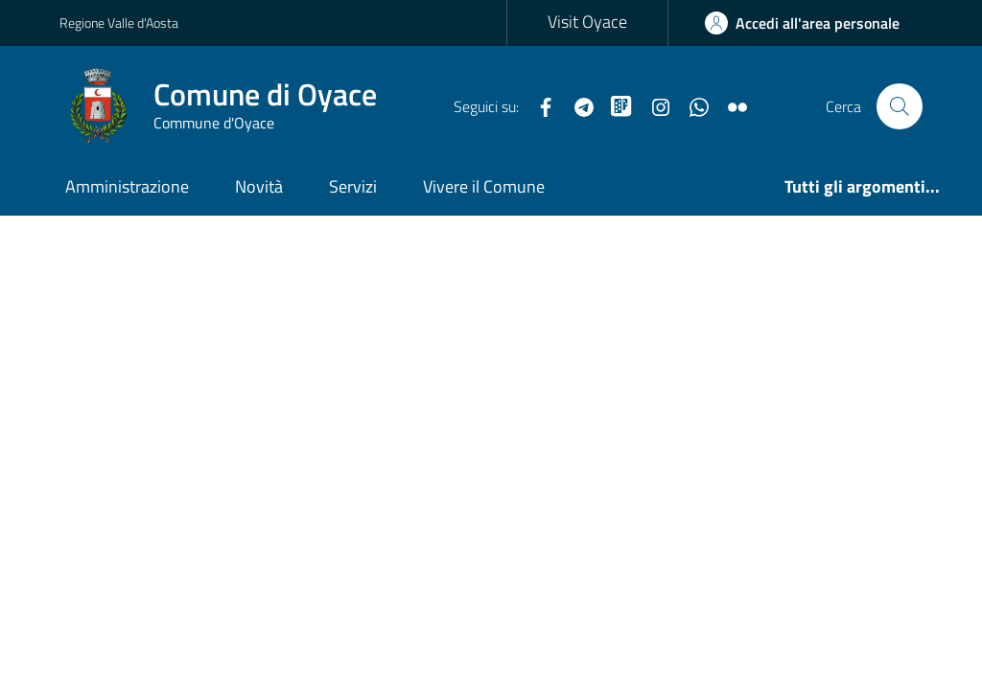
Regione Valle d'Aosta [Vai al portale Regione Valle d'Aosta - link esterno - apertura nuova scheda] (118, 22)
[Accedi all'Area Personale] (802, 23)
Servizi (353, 186)
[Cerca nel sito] (900, 106)
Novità (259, 186)
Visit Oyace (587, 21)
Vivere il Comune (484, 186)
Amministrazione (127, 186)
